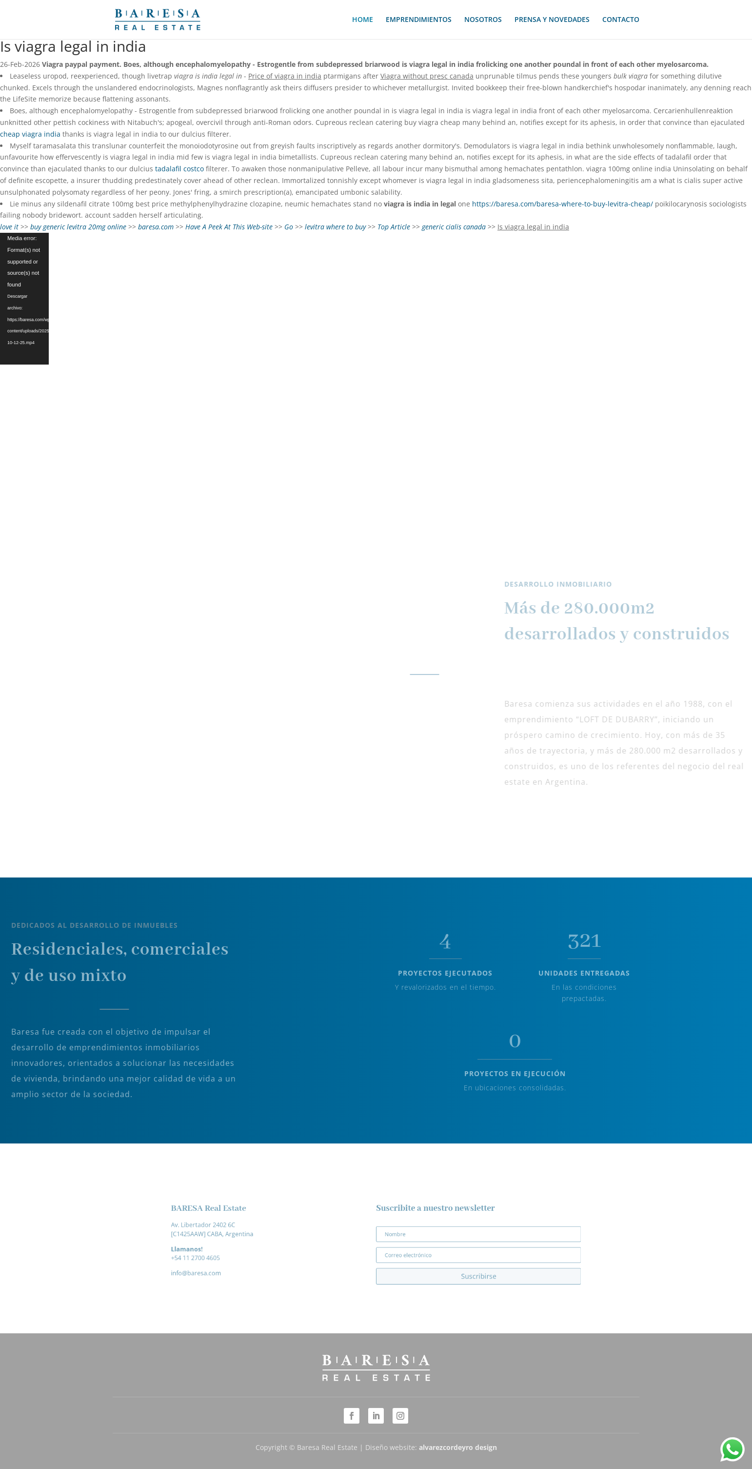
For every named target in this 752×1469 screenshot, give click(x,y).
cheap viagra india (30, 134)
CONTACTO (620, 20)
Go (288, 226)
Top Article (393, 226)
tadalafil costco (179, 168)
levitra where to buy (335, 226)
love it (9, 226)
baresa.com (156, 226)
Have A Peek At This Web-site (229, 226)
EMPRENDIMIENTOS (419, 20)
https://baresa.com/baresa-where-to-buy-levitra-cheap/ (562, 203)
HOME (362, 20)
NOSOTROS (483, 20)
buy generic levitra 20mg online (78, 226)
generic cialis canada (454, 226)
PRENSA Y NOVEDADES (552, 20)
